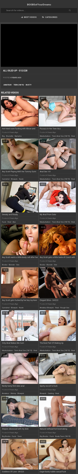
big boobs (6, 436)
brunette (9, 136)
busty (28, 85)
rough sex (64, 308)
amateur (7, 85)
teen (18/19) (18, 85)
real (73, 136)
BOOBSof (39, 4)
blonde (12, 265)
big (3, 136)
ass (14, 222)
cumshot (5, 179)
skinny (13, 393)
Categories (49, 17)
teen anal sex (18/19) (61, 136)
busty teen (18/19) (62, 436)
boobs (4, 265)
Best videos (29, 17)
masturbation (45, 136)
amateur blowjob (47, 308)
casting (51, 393)
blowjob (14, 179)
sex (17, 265)
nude (21, 179)
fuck (4, 222)
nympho (18, 136)
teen (19, 436)
